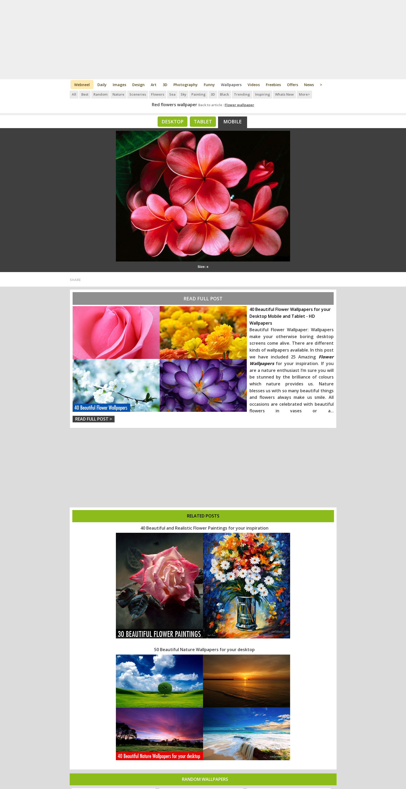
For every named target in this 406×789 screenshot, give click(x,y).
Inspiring (262, 94)
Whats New (284, 94)
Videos (254, 84)
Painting (198, 94)
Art (154, 84)
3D (165, 84)
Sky (183, 94)
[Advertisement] (203, 40)
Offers (292, 84)
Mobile (232, 121)
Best (84, 94)
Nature (118, 94)
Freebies (273, 84)
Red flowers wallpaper (174, 105)
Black (224, 94)
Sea (172, 94)
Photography (185, 84)
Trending (242, 94)
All (74, 94)
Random (100, 94)
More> (304, 94)
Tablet (203, 121)
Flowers (157, 94)
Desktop (172, 121)
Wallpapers (231, 84)
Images (119, 84)
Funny (209, 84)
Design (138, 84)
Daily (102, 84)
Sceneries (137, 94)
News (309, 84)
